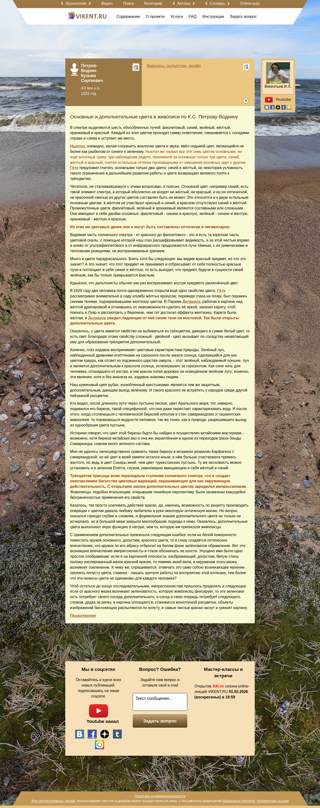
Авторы (183, 3)
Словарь (217, 3)
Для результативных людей (53, 801)
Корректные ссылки (273, 801)
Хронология (76, 3)
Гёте (74, 168)
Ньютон (77, 146)
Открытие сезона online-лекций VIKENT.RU (221, 691)
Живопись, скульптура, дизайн (174, 66)
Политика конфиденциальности (160, 796)
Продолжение (83, 616)
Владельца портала (238, 801)
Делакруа (191, 302)
